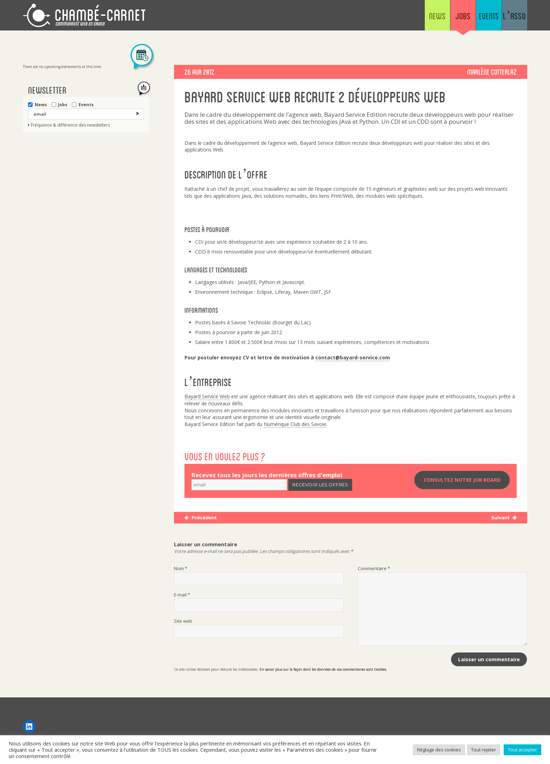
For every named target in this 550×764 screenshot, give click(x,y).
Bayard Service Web (207, 396)
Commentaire (374, 569)
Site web (183, 622)
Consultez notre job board (462, 481)
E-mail (182, 596)
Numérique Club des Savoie (295, 424)
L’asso (507, 17)
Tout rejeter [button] (483, 749)
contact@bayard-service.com (352, 357)
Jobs (426, 17)
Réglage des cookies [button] (439, 749)
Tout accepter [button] (522, 749)
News (385, 17)
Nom (180, 569)
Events (466, 17)
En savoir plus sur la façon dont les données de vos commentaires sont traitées (323, 670)
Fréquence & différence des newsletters (70, 125)
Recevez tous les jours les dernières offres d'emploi (267, 475)
